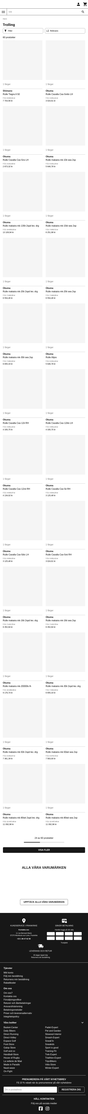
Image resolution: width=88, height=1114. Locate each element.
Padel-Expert (51, 1055)
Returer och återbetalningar (17, 1031)
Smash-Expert (52, 1065)
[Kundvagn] (85, 4)
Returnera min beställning (16, 1007)
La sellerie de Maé (13, 1089)
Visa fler (44, 850)
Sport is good (51, 1076)
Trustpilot (64, 971)
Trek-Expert (51, 1082)
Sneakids (49, 1072)
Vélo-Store (50, 1092)
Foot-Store (9, 1072)
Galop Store (10, 1076)
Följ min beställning (13, 1004)
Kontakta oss (24, 958)
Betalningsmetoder (13, 1038)
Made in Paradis (12, 1092)
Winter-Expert (52, 1096)
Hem (5, 19)
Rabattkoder (10, 1011)
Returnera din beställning (40, 986)
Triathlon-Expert (53, 1086)
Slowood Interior (53, 1062)
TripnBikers (50, 1089)
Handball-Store (11, 1082)
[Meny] (3, 12)
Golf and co (9, 1079)
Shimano (7, 91)
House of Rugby (12, 1086)
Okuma (49, 91)
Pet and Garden (53, 1059)
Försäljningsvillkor (12, 1028)
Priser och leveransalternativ (18, 1041)
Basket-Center (11, 1055)
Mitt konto (8, 1001)
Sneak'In (49, 1069)
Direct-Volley (10, 1065)
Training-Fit (50, 1079)
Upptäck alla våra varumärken (44, 930)
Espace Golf (10, 1069)
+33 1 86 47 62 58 (24, 967)
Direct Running (11, 1062)
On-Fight (8, 1099)
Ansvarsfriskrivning (13, 1034)
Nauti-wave (9, 1096)
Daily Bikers (9, 1059)
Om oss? (8, 1021)
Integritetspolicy (11, 1045)
